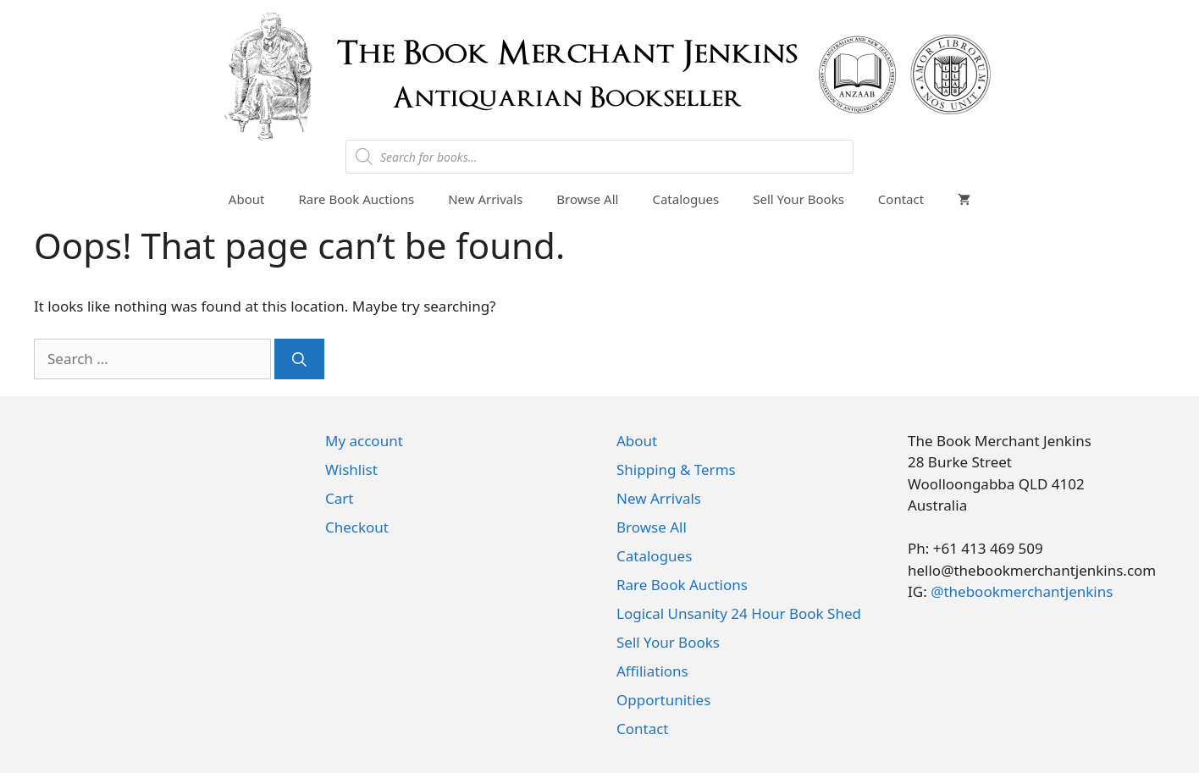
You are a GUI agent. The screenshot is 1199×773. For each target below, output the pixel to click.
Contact (901, 198)
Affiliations (652, 671)
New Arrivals (485, 198)
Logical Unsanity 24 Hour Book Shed (738, 613)
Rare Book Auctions (356, 198)
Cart (339, 498)
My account (364, 440)
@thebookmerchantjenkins (1022, 591)
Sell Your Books (798, 198)
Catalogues (685, 198)
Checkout (357, 527)
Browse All (587, 198)
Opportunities (663, 700)
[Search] (299, 359)
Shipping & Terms (676, 469)
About (247, 198)
